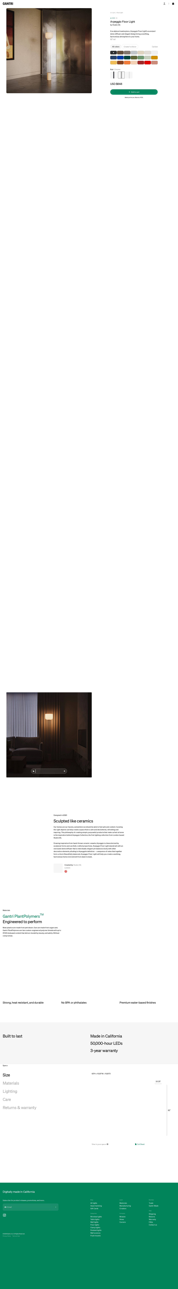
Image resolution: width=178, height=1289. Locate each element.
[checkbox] (113, 52)
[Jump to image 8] (3, 48)
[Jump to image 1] (3, 10)
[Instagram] (30, 1215)
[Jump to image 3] (3, 21)
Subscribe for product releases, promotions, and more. (23, 1200)
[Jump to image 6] (3, 37)
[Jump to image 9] (3, 54)
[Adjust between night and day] (49, 771)
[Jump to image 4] (3, 26)
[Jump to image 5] (3, 32)
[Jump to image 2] (3, 16)
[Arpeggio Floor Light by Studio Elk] (49, 50)
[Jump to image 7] (3, 43)
